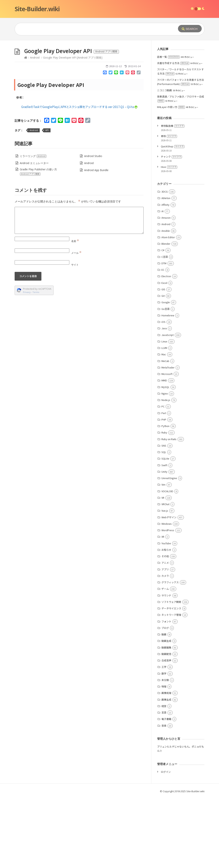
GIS (163, 289)
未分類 (165, 680)
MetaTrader (168, 367)
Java (164, 328)
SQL (163, 452)
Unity (164, 471)
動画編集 (166, 647)
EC (162, 269)
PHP (163, 419)
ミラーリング (33, 156)
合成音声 (166, 660)
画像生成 (166, 699)
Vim (163, 484)
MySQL (165, 387)
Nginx (164, 393)
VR (162, 497)
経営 (163, 706)
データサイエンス (171, 608)
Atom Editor (168, 237)
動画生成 (166, 641)
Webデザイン (168, 517)
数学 (163, 673)
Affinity (165, 204)
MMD (164, 380)
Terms (35, 292)
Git (163, 296)
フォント (166, 621)
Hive (169, 167)
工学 (163, 667)
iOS (163, 322)
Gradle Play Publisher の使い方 (38, 171)
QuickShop (172, 146)
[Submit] (190, 28)
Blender (165, 243)
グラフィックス (170, 582)
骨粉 (169, 136)
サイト (75, 264)
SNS (163, 445)
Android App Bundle (96, 170)
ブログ (165, 628)
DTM (163, 263)
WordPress (167, 530)
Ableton (165, 198)
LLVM (164, 348)
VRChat (165, 504)
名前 (75, 241)
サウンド (166, 595)
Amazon (166, 217)
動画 (163, 634)
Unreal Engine (169, 478)
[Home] (25, 57)
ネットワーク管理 (171, 615)
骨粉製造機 (172, 126)
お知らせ (166, 550)
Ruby (164, 432)
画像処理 (166, 693)
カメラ (165, 576)
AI (162, 211)
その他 (165, 556)
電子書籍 (166, 719)
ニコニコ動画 (164, 90)
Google (165, 302)
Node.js (165, 400)
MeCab (165, 361)
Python (165, 426)
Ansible (165, 231)
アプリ (165, 569)
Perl (163, 413)
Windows (166, 523)
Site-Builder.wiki (37, 9)
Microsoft (166, 374)
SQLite (165, 458)
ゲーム (165, 588)
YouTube (166, 543)
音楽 (163, 725)
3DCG (164, 191)
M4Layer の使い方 (171, 107)
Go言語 (165, 309)
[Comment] (79, 220)
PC (162, 406)
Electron (166, 276)
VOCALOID (167, 491)
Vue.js (164, 510)
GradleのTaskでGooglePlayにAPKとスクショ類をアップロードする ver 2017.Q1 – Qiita (79, 107)
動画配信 (166, 654)
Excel (164, 283)
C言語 (164, 257)
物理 (163, 686)
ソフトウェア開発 (171, 602)
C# (162, 250)
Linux (164, 341)
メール (76, 253)
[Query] (90, 29)
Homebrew (167, 315)
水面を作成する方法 (173, 63)
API (47, 130)
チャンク (171, 156)
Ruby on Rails (168, 439)
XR (162, 536)
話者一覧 (168, 57)
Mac (163, 354)
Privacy (27, 292)
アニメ (165, 562)
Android (35, 57)
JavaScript (167, 335)
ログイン (166, 772)
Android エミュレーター (34, 163)
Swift (164, 465)
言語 (163, 712)
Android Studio (93, 156)
